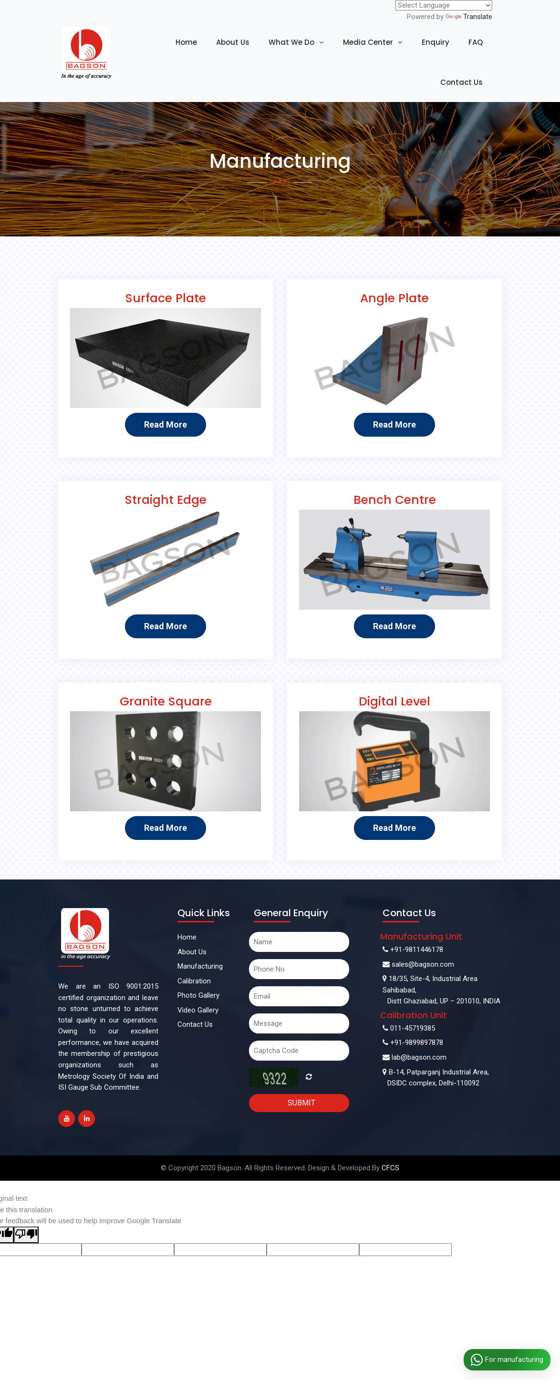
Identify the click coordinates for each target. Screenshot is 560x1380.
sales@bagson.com (418, 964)
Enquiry (435, 42)
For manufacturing (507, 1360)
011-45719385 (409, 1028)
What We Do (291, 42)
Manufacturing (200, 966)
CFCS (389, 1168)
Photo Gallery (198, 995)
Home (186, 42)
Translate (469, 16)
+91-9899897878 (413, 1042)
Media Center (368, 42)
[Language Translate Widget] (443, 5)
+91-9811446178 (413, 949)
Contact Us (461, 82)
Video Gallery (197, 1010)
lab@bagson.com (414, 1057)
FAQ (475, 42)
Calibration (194, 981)
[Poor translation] (26, 1235)
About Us (232, 42)
